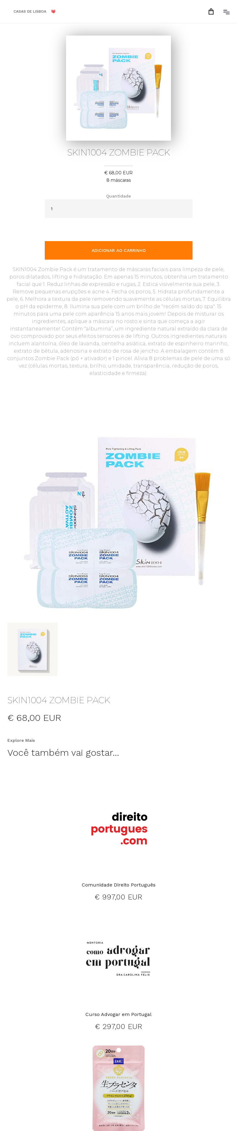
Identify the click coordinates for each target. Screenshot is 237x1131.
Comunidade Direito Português (119, 885)
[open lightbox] (118, 522)
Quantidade (118, 195)
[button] (212, 11)
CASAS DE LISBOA (30, 11)
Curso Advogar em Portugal (118, 1014)
